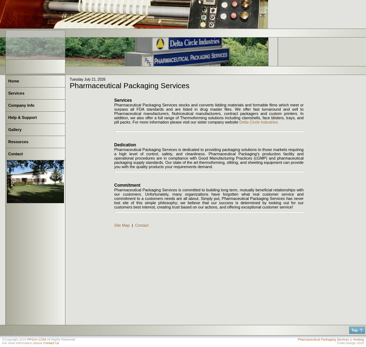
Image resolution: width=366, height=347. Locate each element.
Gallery (14, 129)
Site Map (122, 225)
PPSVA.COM (36, 339)
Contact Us (51, 343)
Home (13, 81)
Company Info (21, 105)
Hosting (358, 339)
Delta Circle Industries (258, 122)
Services (16, 93)
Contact (15, 154)
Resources (18, 142)
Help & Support (22, 117)
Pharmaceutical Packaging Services (323, 339)
